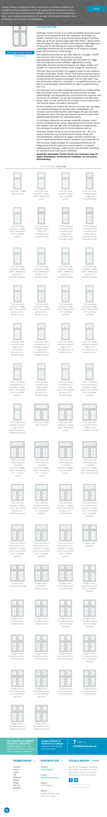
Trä (14, 774)
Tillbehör (17, 777)
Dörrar (16, 769)
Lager (15, 772)
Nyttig (16, 780)
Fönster (16, 767)
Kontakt (17, 787)
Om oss (16, 785)
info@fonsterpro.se (85, 746)
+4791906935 (47, 769)
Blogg (15, 782)
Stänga (96, 8)
